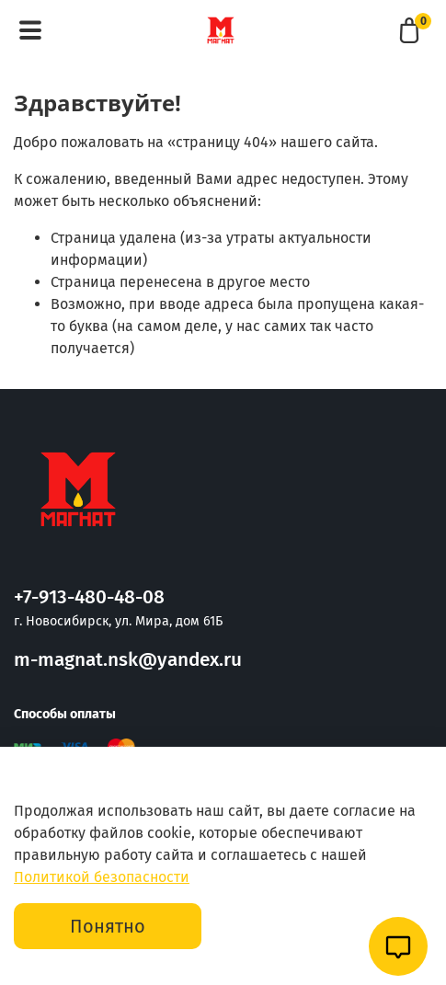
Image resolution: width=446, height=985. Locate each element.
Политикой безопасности (101, 877)
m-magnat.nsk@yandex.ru (128, 659)
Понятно (107, 926)
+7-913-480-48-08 (89, 597)
